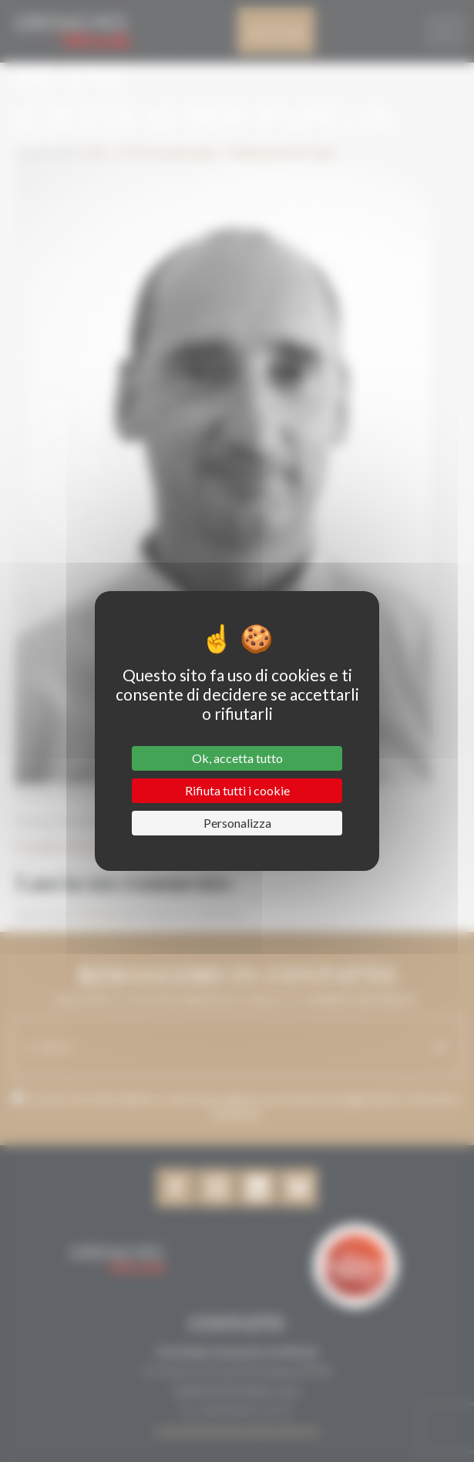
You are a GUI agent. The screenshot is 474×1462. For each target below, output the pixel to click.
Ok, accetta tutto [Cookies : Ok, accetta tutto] (237, 758)
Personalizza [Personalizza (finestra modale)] (237, 822)
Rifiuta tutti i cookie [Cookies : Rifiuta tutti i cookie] (237, 790)
